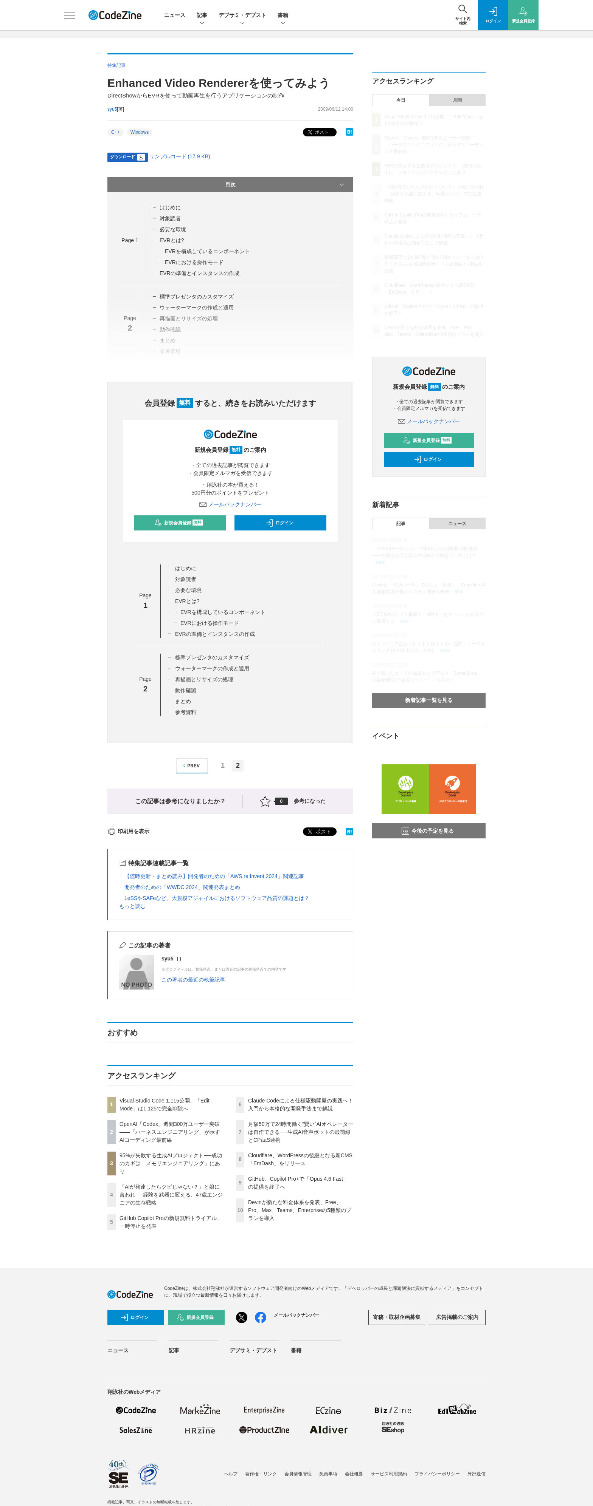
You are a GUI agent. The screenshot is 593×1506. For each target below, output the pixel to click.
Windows (139, 132)
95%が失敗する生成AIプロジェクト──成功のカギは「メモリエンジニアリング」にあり (171, 1163)
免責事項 (328, 1474)
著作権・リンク (261, 1474)
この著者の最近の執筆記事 (193, 980)
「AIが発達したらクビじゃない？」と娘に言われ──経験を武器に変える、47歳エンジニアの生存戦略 (171, 1195)
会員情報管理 (298, 1474)
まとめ (183, 701)
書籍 (283, 15)
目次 (285, 185)
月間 (457, 100)
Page (129, 240)
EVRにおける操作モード (194, 262)
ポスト (317, 132)
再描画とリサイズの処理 (204, 679)
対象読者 (170, 218)
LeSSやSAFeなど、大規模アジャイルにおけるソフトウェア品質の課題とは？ (216, 898)
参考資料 (185, 712)
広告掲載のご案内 (457, 1317)
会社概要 (354, 1474)
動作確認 (185, 690)
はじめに (170, 207)
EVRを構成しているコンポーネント (207, 251)
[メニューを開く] (69, 15)
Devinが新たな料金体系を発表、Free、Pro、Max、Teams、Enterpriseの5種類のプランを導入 (299, 1210)
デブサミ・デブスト (242, 15)
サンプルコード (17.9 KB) (179, 156)
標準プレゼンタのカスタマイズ (197, 297)
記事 (202, 15)
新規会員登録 (178, 523)
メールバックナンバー (230, 504)
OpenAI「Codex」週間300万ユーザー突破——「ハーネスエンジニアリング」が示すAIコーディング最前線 (170, 1132)
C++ (115, 132)
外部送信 (476, 1474)
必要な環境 (173, 229)
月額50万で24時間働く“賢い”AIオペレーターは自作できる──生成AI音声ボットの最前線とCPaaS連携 (300, 1132)
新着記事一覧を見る (429, 700)
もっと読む (132, 906)
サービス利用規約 (389, 1474)
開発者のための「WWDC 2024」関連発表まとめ (182, 887)
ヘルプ (231, 1474)
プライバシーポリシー (437, 1474)
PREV (190, 765)
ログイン (279, 523)
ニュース (174, 15)
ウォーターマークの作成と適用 (212, 668)
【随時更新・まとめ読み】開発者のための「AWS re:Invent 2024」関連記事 (214, 876)
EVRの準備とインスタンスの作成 (199, 273)
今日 (400, 100)
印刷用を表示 (128, 831)
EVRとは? (172, 240)
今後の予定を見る (428, 831)
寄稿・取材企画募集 (397, 1317)
